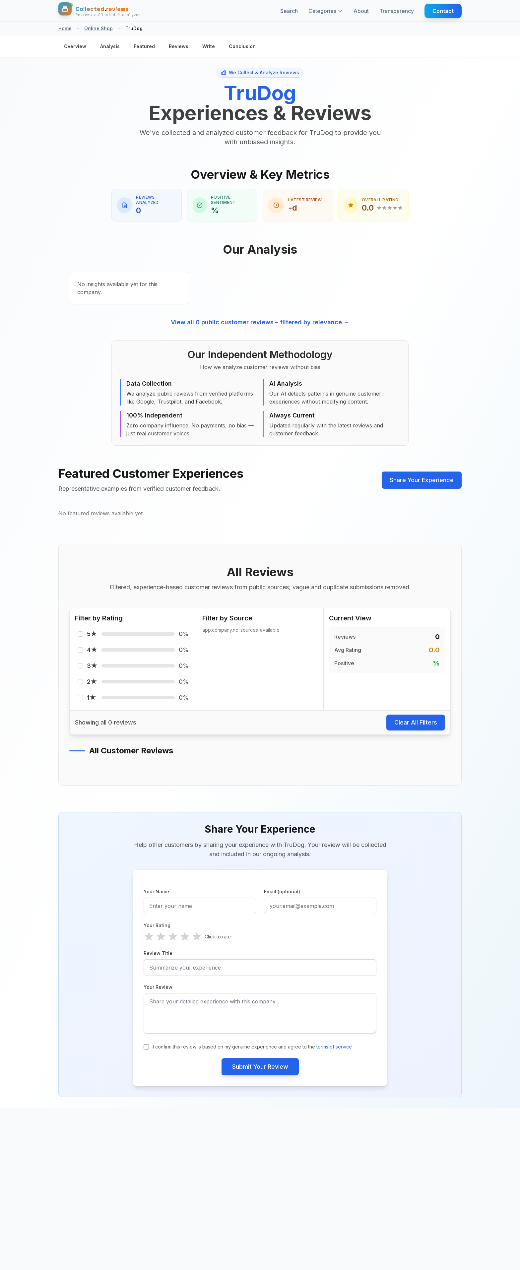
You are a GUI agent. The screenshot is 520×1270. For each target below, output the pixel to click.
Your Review (158, 987)
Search (289, 11)
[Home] (99, 11)
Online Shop (98, 28)
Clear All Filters (415, 722)
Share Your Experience (422, 479)
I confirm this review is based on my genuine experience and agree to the (252, 1046)
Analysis (110, 46)
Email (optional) (282, 891)
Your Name (156, 891)
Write (208, 46)
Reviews (178, 46)
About (361, 11)
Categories (325, 11)
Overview (75, 46)
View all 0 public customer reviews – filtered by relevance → (260, 322)
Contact (443, 11)
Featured (144, 46)
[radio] (149, 936)
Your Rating (157, 925)
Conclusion (242, 46)
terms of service (334, 1046)
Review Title (158, 953)
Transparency (396, 11)
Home (65, 28)
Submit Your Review (260, 1066)
